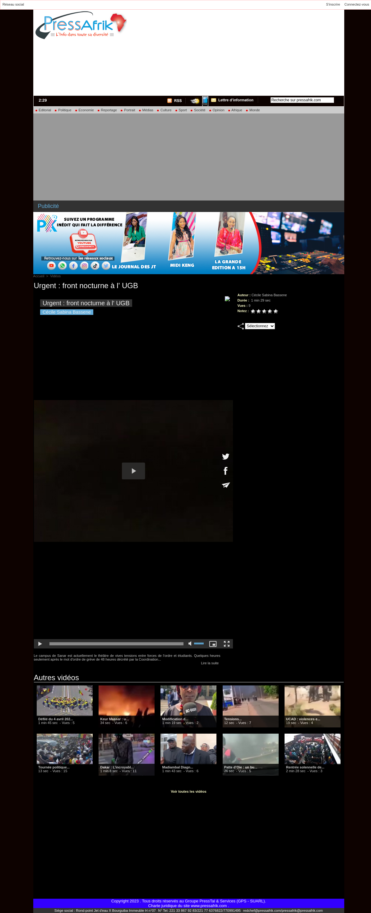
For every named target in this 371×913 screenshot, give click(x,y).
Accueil (38, 276)
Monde (252, 110)
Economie (84, 110)
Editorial (43, 110)
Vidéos (55, 276)
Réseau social (13, 4)
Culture (164, 110)
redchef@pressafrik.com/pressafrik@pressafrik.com (281, 910)
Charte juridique (162, 905)
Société (198, 110)
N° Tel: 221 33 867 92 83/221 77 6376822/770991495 (200, 910)
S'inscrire (333, 4)
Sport (181, 110)
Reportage (107, 110)
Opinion (217, 110)
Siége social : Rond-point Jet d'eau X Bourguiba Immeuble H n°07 (106, 910)
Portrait (127, 110)
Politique (62, 110)
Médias (146, 110)
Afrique (235, 110)
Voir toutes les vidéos (188, 791)
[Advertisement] (265, 51)
